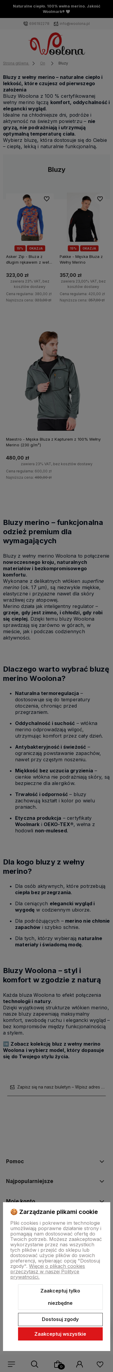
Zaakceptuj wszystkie (60, 1334)
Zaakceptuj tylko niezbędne (60, 1297)
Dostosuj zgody (60, 1319)
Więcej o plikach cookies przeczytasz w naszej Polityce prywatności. (47, 1271)
